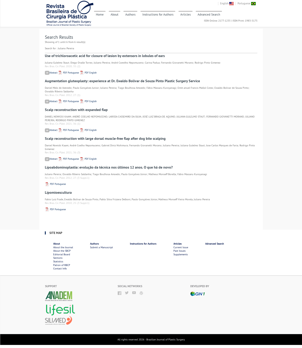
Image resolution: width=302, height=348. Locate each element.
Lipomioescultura (58, 192)
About (114, 14)
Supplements (180, 254)
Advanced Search (209, 14)
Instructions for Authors (157, 14)
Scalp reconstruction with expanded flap (76, 109)
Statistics (58, 261)
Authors (130, 14)
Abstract (51, 72)
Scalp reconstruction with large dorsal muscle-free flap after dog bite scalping (105, 138)
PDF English (88, 72)
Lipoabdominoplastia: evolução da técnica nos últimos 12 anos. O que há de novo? (109, 167)
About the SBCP (62, 250)
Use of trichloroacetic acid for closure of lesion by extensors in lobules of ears (105, 55)
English (227, 3)
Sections (57, 257)
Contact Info (60, 268)
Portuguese (247, 3)
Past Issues (179, 250)
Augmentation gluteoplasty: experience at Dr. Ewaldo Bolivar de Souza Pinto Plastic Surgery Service (122, 81)
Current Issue (180, 247)
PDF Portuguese (68, 72)
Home (100, 14)
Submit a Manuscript (101, 247)
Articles (185, 14)
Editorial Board (61, 254)
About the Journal (63, 247)
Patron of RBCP (61, 265)
